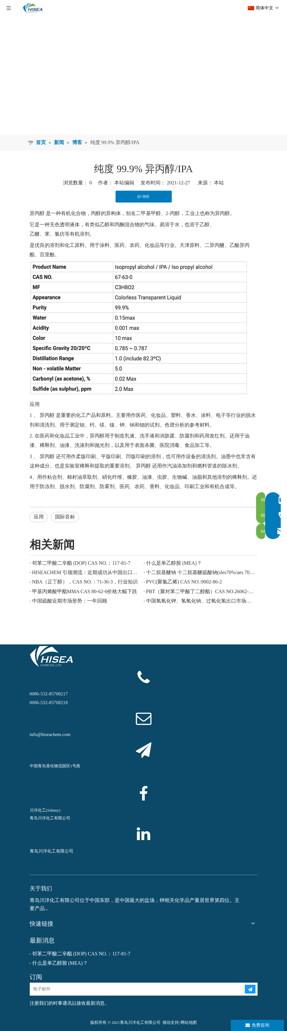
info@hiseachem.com (50, 734)
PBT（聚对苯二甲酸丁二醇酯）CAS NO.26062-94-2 (200, 591)
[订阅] (250, 989)
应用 (39, 516)
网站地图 (189, 1022)
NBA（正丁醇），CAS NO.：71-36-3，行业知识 (85, 581)
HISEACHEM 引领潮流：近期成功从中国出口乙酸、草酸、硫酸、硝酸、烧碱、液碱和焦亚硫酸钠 (86, 572)
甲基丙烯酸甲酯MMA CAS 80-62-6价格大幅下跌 (84, 591)
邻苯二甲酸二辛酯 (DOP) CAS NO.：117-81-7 (81, 563)
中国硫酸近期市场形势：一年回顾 (69, 600)
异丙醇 (37, 213)
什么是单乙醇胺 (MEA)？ (174, 563)
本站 (219, 182)
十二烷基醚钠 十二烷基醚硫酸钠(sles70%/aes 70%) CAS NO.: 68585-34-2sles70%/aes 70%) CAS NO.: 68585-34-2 (200, 572)
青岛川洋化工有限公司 (51, 851)
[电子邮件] (132, 989)
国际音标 (65, 516)
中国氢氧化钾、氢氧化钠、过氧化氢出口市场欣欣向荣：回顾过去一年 (200, 600)
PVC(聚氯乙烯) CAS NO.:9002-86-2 (184, 581)
